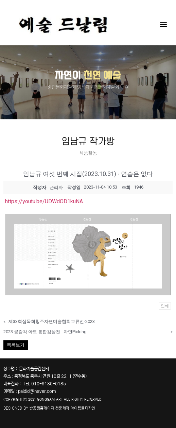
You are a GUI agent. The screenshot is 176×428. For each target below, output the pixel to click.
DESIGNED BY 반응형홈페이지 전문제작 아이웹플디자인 (49, 408)
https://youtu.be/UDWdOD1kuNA (44, 201)
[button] (163, 24)
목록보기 (15, 345)
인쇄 (165, 306)
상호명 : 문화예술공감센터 (26, 368)
